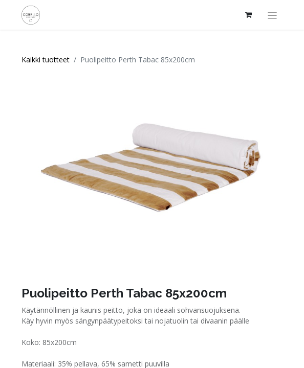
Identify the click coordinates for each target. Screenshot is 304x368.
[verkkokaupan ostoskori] (249, 15)
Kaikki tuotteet (45, 59)
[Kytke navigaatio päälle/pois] (272, 15)
